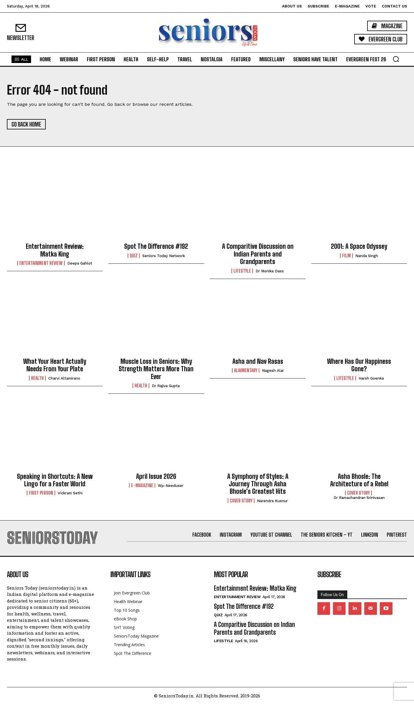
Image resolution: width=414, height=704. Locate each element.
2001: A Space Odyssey (359, 246)
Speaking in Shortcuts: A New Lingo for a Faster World (55, 480)
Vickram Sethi (70, 493)
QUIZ (134, 255)
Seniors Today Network (163, 256)
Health (37, 378)
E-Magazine (142, 485)
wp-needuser (170, 485)
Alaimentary (245, 370)
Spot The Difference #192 (156, 246)
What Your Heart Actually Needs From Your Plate (54, 365)
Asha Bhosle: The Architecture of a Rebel (359, 480)
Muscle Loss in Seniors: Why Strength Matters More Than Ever (156, 368)
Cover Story (241, 500)
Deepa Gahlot (79, 263)
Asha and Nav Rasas (257, 361)
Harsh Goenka (371, 378)
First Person (41, 493)
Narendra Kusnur (272, 501)
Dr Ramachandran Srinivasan (359, 498)
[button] (396, 59)
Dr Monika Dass (270, 271)
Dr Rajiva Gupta (166, 386)
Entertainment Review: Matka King (55, 250)
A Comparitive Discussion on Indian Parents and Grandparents (258, 253)
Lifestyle (242, 271)
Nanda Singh (366, 256)
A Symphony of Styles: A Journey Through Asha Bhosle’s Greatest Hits (257, 484)
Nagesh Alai (272, 370)
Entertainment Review (41, 263)
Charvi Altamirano (64, 378)
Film (346, 255)
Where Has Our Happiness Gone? (359, 365)
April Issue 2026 (156, 476)
